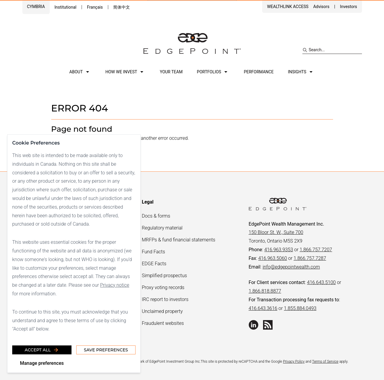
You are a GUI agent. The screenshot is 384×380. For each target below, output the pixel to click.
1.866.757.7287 (310, 258)
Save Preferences (106, 350)
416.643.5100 (321, 282)
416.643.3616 (263, 308)
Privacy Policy (293, 361)
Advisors (321, 6)
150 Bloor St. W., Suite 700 (276, 232)
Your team (171, 71)
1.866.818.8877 (265, 291)
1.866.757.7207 (316, 249)
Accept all (42, 350)
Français (95, 7)
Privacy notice (114, 285)
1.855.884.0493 (300, 308)
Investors (348, 6)
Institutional (66, 7)
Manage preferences (42, 363)
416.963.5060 (272, 258)
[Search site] (332, 50)
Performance (258, 71)
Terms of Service (325, 361)
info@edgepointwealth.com (291, 267)
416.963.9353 (278, 249)
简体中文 (121, 7)
